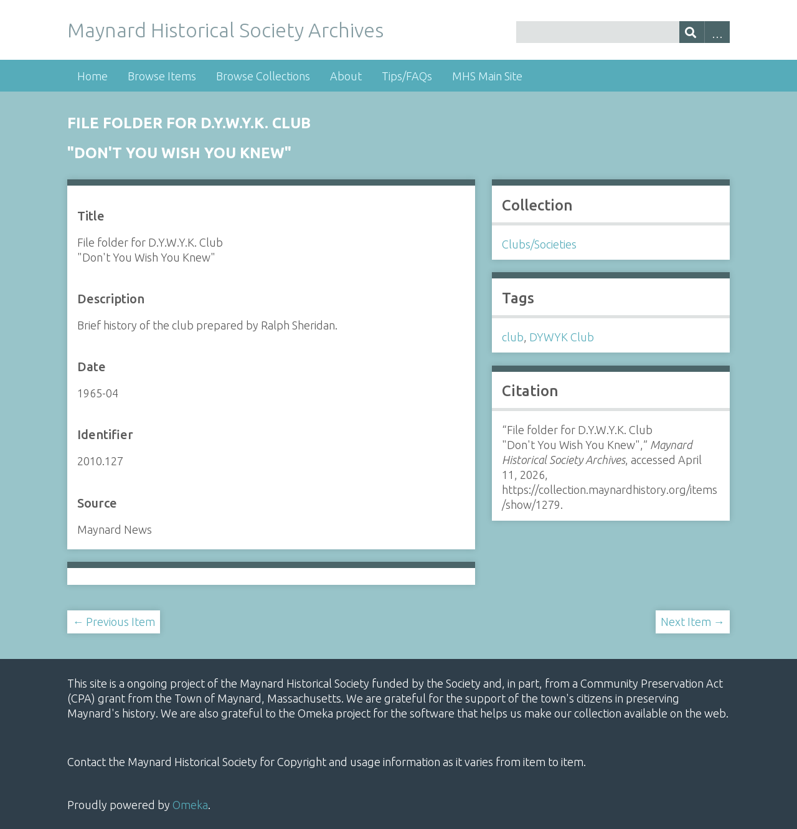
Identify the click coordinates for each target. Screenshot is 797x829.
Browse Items (162, 76)
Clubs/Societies (539, 244)
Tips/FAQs (407, 76)
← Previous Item (113, 621)
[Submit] (692, 32)
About (346, 76)
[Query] (622, 32)
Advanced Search (717, 32)
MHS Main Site (487, 76)
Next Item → (693, 621)
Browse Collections (263, 76)
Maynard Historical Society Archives (225, 30)
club (513, 337)
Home (92, 76)
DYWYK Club (561, 337)
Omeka (190, 804)
